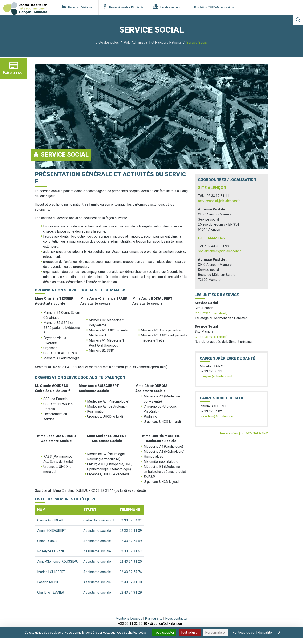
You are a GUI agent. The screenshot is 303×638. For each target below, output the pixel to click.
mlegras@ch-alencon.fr (217, 376)
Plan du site (154, 619)
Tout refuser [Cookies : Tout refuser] (190, 632)
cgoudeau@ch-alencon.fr (218, 416)
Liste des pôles (107, 42)
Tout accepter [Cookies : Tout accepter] (164, 632)
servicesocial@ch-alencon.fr (219, 201)
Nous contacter (176, 619)
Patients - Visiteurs (77, 6)
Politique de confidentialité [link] (252, 632)
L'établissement (166, 6)
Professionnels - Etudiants (123, 6)
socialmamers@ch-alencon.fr (219, 251)
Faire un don (14, 68)
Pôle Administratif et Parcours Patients (153, 42)
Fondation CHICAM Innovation (212, 7)
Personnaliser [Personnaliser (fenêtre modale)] (215, 632)
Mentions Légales (129, 619)
